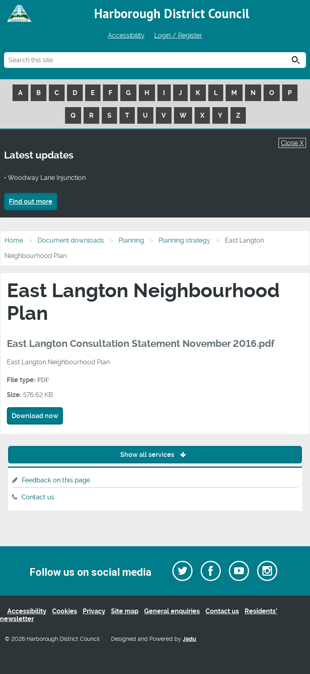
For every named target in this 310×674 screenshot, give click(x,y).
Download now (35, 416)
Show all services (155, 454)
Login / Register (178, 35)
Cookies (64, 611)
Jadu (189, 639)
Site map (124, 611)
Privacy (94, 611)
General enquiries (172, 611)
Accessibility (126, 35)
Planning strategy (184, 240)
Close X (292, 143)
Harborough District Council (171, 13)
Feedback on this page (56, 480)
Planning (131, 240)
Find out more (30, 201)
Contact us (37, 497)
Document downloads (71, 240)
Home (13, 240)
